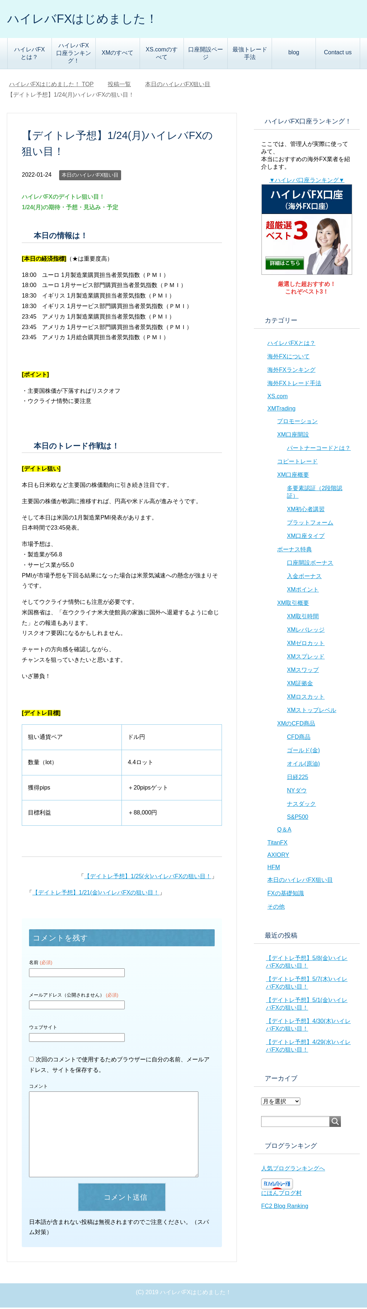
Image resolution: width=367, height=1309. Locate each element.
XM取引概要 (293, 604)
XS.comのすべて (162, 55)
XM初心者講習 (306, 511)
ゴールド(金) (303, 752)
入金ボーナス (304, 577)
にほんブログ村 (281, 1194)
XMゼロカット (306, 644)
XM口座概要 (293, 476)
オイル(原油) (303, 765)
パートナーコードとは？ (319, 449)
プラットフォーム (310, 524)
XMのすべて (117, 54)
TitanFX (277, 844)
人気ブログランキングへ (293, 1170)
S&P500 (297, 818)
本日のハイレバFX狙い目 (90, 176)
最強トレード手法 (249, 55)
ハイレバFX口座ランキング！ (73, 54)
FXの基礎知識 (285, 895)
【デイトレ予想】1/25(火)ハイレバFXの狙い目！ (147, 878)
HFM (273, 869)
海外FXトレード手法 (294, 385)
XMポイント (303, 591)
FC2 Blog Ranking (284, 1207)
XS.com (277, 398)
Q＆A (284, 831)
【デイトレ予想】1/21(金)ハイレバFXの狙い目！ (95, 894)
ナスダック (301, 805)
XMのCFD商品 (296, 725)
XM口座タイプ (306, 537)
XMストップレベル (311, 711)
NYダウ (296, 792)
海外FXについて (288, 358)
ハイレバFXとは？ (29, 55)
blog (293, 54)
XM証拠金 (300, 685)
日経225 (297, 778)
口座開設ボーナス (310, 564)
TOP (51, 86)
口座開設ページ (205, 55)
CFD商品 (298, 738)
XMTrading (281, 410)
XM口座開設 (293, 436)
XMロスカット (306, 698)
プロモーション (297, 423)
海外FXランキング (291, 371)
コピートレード (297, 463)
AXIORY (278, 856)
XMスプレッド (306, 658)
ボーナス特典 (294, 551)
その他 (276, 908)
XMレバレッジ (306, 631)
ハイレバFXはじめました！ (89, 19)
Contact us (337, 54)
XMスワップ (303, 671)
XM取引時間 (303, 618)
